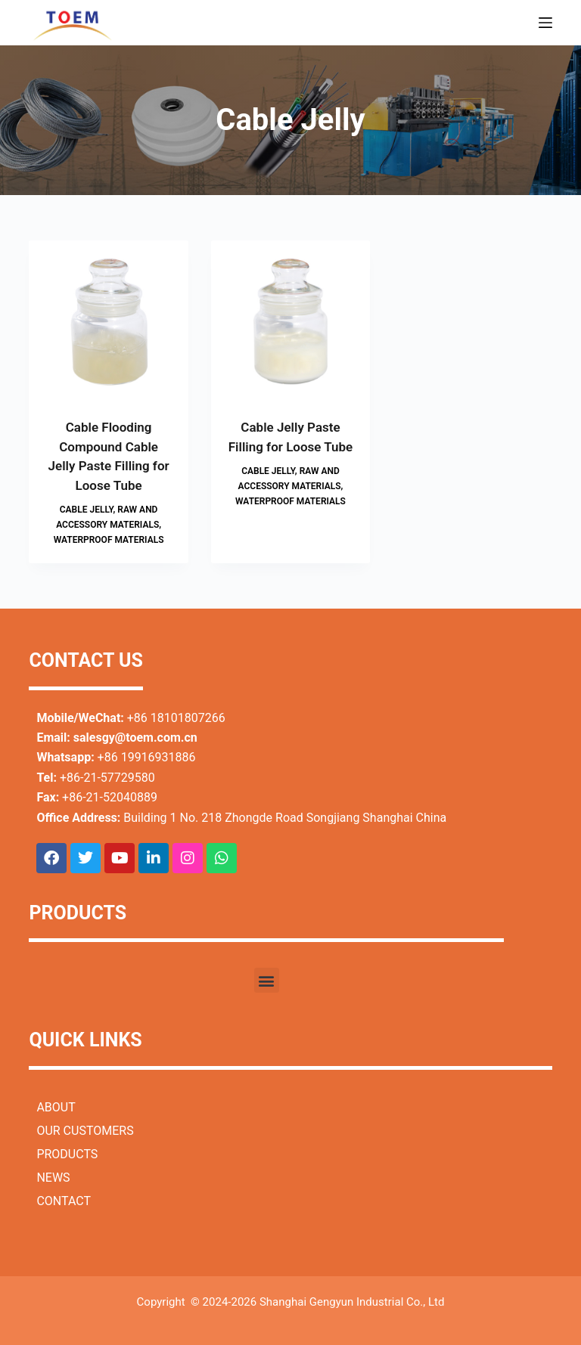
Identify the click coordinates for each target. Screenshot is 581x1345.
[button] (266, 980)
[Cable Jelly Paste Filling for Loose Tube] (290, 319)
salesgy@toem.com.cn (135, 737)
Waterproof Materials (109, 540)
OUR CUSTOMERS (84, 1130)
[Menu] (545, 22)
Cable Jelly (86, 509)
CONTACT (63, 1201)
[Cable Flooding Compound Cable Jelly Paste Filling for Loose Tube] (108, 319)
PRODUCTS (67, 1154)
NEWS (53, 1177)
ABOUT (55, 1107)
